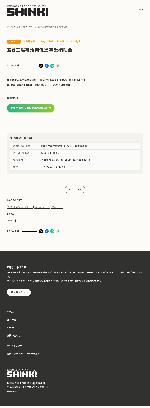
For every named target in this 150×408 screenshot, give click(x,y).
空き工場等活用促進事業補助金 (28, 108)
